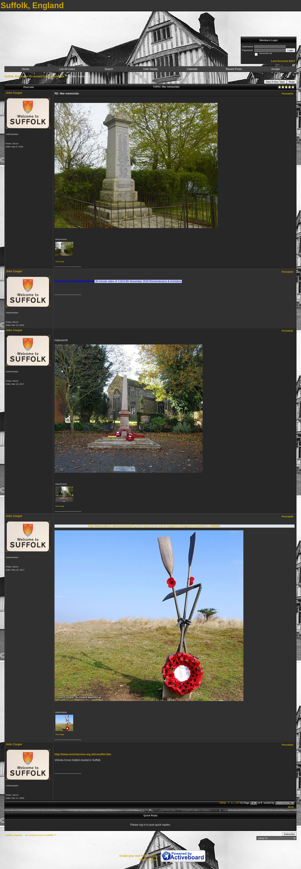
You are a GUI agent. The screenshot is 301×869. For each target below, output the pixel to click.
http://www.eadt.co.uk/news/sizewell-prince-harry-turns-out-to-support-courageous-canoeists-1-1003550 (154, 526)
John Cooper (14, 92)
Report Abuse (148, 859)
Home (25, 69)
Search (109, 69)
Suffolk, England (15, 76)
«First (222, 802)
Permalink (287, 93)
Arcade (275, 69)
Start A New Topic (275, 81)
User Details (150, 69)
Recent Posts (234, 69)
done (291, 806)
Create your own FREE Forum (138, 855)
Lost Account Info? (283, 61)
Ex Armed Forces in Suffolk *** (48, 76)
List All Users (67, 69)
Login (290, 50)
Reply (292, 81)
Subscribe (289, 834)
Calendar (192, 69)
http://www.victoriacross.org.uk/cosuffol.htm (83, 754)
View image (59, 261)
